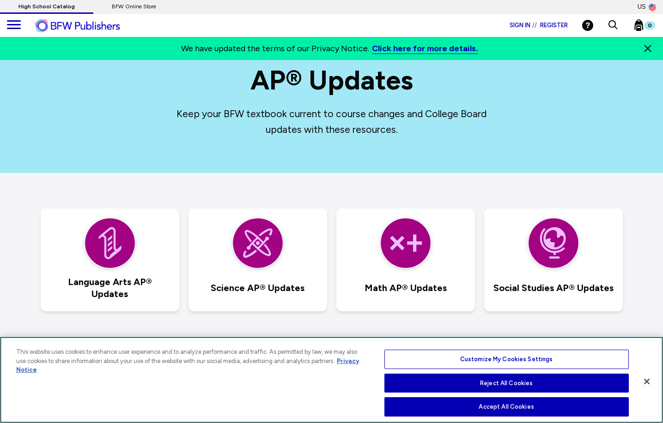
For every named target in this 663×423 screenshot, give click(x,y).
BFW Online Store (134, 6)
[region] (331, 380)
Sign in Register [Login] (539, 25)
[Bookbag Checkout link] (650, 27)
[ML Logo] (88, 26)
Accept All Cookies (506, 406)
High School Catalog (46, 6)
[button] (613, 25)
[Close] (647, 48)
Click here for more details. (425, 48)
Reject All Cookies (506, 383)
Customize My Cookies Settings (506, 359)
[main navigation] (14, 25)
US (647, 7)
